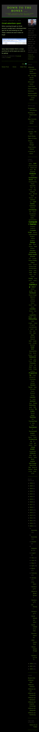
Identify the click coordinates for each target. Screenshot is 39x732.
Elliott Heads (32, 254)
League (30, 323)
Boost (30, 193)
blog (35, 189)
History (32, 303)
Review (32, 395)
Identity (32, 307)
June (33, 560)
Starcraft (33, 413)
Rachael (32, 383)
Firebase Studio (32, 266)
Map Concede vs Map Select (32, 121)
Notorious (31, 91)
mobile (34, 341)
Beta (31, 187)
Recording (32, 389)
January (33, 578)
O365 (31, 359)
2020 (31, 496)
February (34, 573)
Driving (30, 246)
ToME (32, 425)
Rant (35, 387)
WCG (32, 459)
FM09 (34, 272)
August (33, 553)
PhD (34, 361)
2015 (31, 510)
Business (31, 197)
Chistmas (32, 207)
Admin (31, 169)
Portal (35, 369)
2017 (31, 504)
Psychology (32, 379)
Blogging (32, 191)
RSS (23, 64)
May (32, 563)
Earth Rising (31, 136)
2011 (31, 520)
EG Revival (34, 607)
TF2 (33, 419)
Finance (35, 264)
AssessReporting (33, 181)
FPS (35, 274)
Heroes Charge (33, 295)
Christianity (32, 210)
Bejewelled (32, 185)
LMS (30, 333)
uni (35, 443)
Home (14, 67)
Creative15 (32, 228)
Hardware (32, 293)
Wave (35, 457)
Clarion (34, 211)
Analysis (32, 174)
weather (32, 461)
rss (30, 399)
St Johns (31, 409)
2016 (31, 507)
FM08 (30, 272)
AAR (34, 163)
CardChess (33, 206)
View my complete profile (31, 57)
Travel (34, 437)
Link (34, 331)
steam (32, 415)
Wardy (34, 455)
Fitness (30, 270)
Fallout (33, 262)
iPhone (31, 311)
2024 (31, 488)
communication (33, 219)
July (32, 557)
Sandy (34, 399)
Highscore (32, 297)
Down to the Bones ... (19, 9)
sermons (32, 401)
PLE (30, 367)
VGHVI (30, 445)
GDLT (34, 287)
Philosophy (33, 363)
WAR (30, 455)
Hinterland (32, 301)
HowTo (30, 305)
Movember (32, 345)
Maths (32, 335)
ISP (33, 313)
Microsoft (32, 337)
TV (34, 441)
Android (32, 175)
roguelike (32, 397)
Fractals (33, 276)
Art (35, 179)
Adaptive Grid (33, 167)
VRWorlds (33, 453)
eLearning (32, 252)
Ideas (35, 305)
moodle (35, 343)
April (32, 566)
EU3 (30, 258)
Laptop (32, 321)
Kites (35, 317)
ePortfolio (32, 256)
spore (30, 407)
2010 (31, 523)
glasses (32, 289)
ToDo (33, 423)
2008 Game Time (34, 642)
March (33, 568)
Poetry (34, 367)
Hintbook (33, 299)
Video (35, 445)
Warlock (30, 457)
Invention (33, 309)
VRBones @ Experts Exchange (32, 704)
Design (32, 242)
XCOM (32, 473)
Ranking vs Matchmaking (32, 114)
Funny (9, 57)
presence (32, 371)
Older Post (23, 67)
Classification (32, 213)
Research (32, 393)
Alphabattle (32, 171)
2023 (31, 491)
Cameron (32, 199)
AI (34, 169)
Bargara (33, 183)
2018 (31, 502)
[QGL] (30, 163)
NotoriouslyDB (32, 93)
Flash (35, 270)
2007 (31, 666)
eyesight (34, 258)
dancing (35, 232)
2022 (31, 494)
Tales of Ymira (32, 138)
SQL (34, 407)
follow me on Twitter (33, 726)
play (35, 365)
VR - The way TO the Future (32, 77)
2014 (31, 512)
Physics (31, 365)
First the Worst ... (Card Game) (32, 97)
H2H (35, 291)
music (33, 347)
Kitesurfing (33, 319)
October (33, 541)
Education (32, 250)
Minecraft (32, 339)
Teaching (33, 417)
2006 (31, 669)
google (31, 291)
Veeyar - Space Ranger (31, 143)
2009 (31, 526)
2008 (31, 663)
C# (35, 197)
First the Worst (32, 268)
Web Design (32, 463)
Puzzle (32, 381)
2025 (31, 486)
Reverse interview (34, 635)
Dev (30, 244)
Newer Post (5, 67)
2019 (31, 499)
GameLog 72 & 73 (34, 657)
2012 (31, 518)
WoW (34, 471)
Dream (34, 244)
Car (30, 201)
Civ (30, 211)
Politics (30, 369)
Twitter (30, 443)
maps (34, 333)
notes (35, 355)
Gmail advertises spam (11, 23)
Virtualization (32, 451)
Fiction (30, 264)
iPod (35, 311)
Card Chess (31, 86)
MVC (32, 349)
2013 (31, 515)
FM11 (30, 274)
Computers (32, 226)
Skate (30, 403)
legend (31, 329)
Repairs (32, 391)
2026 (31, 483)
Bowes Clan (31, 678)
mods (30, 343)
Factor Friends (32, 88)
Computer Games (32, 223)
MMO (30, 341)
